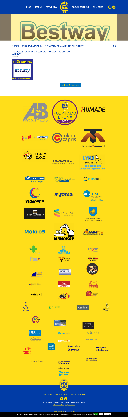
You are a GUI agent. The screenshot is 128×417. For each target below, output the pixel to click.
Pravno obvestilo (58, 411)
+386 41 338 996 (58, 405)
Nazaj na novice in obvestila (70, 85)
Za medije (98, 7)
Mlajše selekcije (80, 7)
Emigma (72, 411)
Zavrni (101, 414)
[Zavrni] (126, 414)
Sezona (38, 7)
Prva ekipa (51, 7)
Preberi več (108, 414)
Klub (28, 7)
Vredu (95, 414)
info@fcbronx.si (70, 405)
